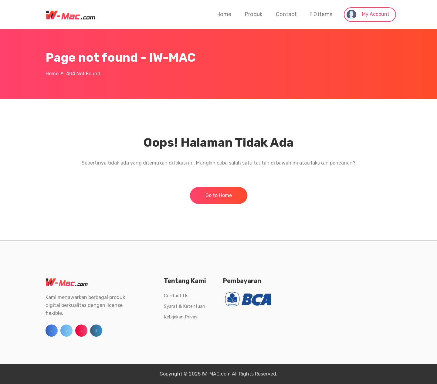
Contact (286, 14)
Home (223, 14)
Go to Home (218, 195)
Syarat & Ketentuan (184, 306)
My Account (368, 14)
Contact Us (176, 295)
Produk (254, 14)
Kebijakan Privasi (181, 317)
